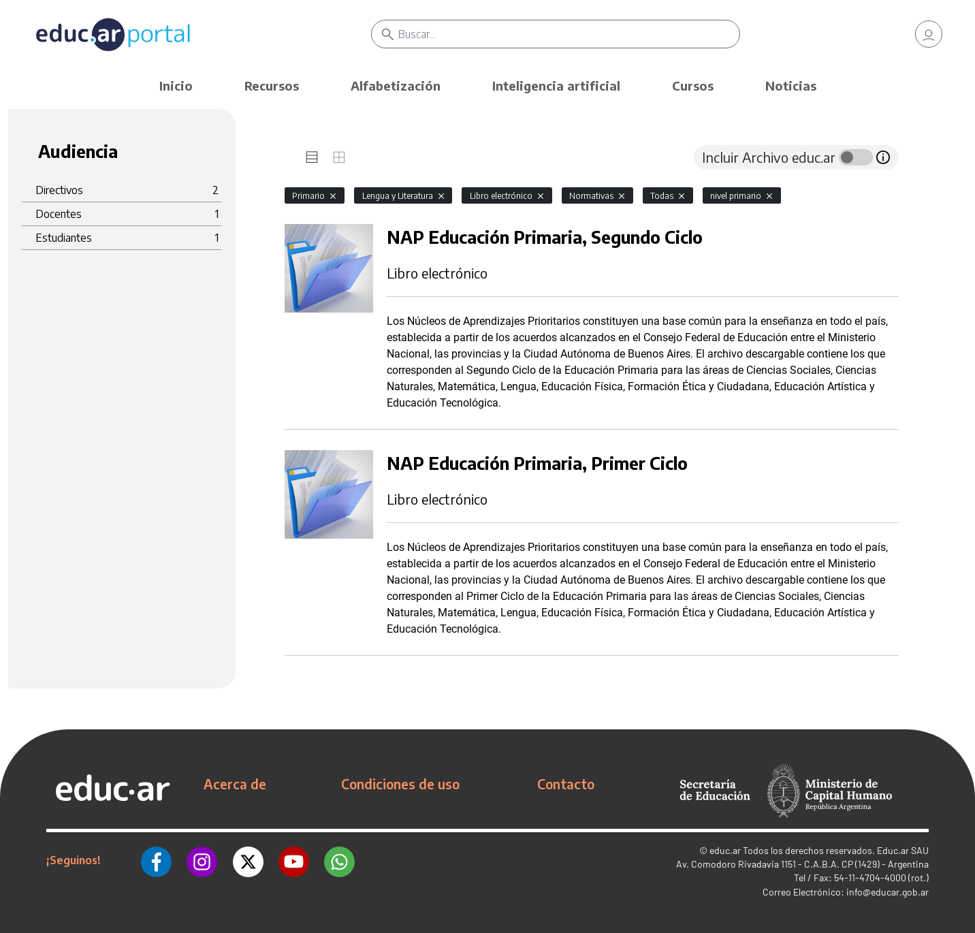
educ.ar (725, 850)
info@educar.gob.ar (887, 892)
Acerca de (235, 784)
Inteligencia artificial (556, 85)
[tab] (311, 157)
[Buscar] (568, 34)
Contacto (565, 784)
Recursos (271, 85)
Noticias (790, 85)
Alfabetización (396, 85)
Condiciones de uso (400, 784)
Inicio (176, 85)
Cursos (693, 85)
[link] (928, 34)
